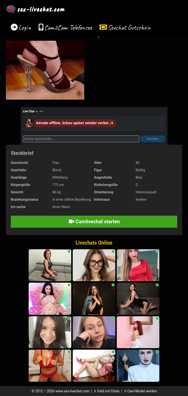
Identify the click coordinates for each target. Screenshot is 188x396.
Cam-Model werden (140, 391)
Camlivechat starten (94, 221)
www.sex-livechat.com (72, 391)
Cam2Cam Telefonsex (68, 27)
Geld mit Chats (106, 391)
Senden (153, 138)
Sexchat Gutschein (129, 27)
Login (24, 27)
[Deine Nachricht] (81, 138)
